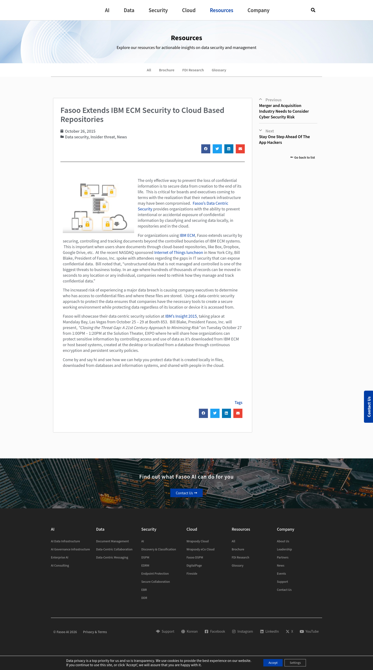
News (122, 140)
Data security (76, 140)
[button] (107, 10)
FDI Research (194, 71)
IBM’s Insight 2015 (181, 319)
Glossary (223, 71)
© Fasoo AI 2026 (65, 635)
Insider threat (102, 140)
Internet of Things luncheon (178, 255)
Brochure (164, 71)
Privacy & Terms (95, 635)
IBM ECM (187, 238)
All (144, 71)
